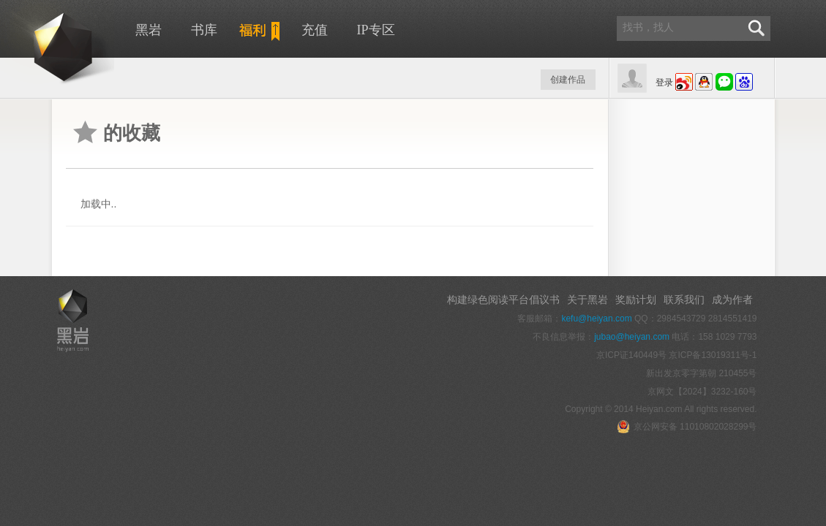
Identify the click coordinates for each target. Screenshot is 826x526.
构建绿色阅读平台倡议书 (503, 299)
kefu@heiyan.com (596, 318)
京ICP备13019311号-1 (712, 355)
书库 (204, 30)
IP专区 (376, 30)
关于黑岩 (587, 299)
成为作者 (732, 299)
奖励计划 (635, 299)
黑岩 (148, 30)
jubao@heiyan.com (631, 337)
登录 (664, 82)
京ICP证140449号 (631, 355)
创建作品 (567, 80)
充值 (314, 30)
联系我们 (684, 299)
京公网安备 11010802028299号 (687, 427)
